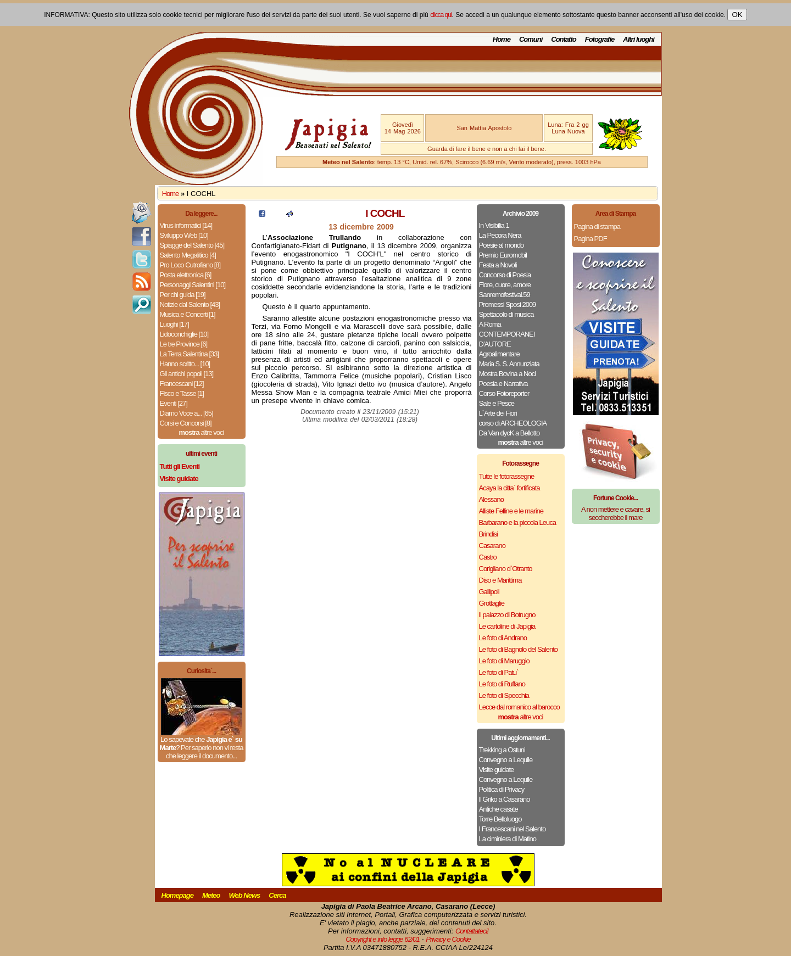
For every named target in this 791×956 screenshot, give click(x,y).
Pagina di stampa (597, 226)
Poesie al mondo (501, 245)
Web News (244, 895)
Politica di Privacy (502, 789)
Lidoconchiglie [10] (184, 334)
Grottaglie (491, 603)
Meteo (211, 895)
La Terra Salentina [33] (189, 354)
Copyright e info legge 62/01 (383, 939)
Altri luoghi (638, 39)
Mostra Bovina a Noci (507, 374)
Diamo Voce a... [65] (186, 413)
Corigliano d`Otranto (505, 568)
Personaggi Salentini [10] (193, 285)
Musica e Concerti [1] (187, 314)
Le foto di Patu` (499, 672)
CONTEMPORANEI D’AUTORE (507, 339)
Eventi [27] (173, 403)
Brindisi (488, 534)
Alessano (491, 499)
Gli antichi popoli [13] (187, 374)
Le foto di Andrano (503, 638)
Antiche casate (498, 809)
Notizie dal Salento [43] (190, 304)
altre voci (201, 432)
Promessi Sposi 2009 (507, 304)
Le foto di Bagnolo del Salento (518, 649)
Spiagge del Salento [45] (192, 245)
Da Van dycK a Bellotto (509, 433)
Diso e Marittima (500, 580)
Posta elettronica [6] (185, 275)
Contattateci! (471, 931)
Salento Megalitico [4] (188, 255)
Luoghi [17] (174, 324)
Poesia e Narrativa (503, 383)
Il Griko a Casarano (504, 799)
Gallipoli (489, 592)
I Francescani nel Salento (512, 829)
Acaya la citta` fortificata (509, 488)
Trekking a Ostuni (502, 750)
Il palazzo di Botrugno (507, 615)
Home (501, 39)
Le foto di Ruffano (502, 684)
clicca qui (441, 15)
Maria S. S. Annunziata (509, 364)
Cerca (277, 895)
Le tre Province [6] (184, 344)
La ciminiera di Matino (507, 839)
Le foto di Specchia (504, 695)
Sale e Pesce (497, 403)
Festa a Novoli (498, 265)
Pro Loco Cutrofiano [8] (190, 265)
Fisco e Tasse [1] (182, 393)
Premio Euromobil (503, 255)
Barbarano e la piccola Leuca (517, 522)
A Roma (490, 324)
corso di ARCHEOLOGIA (513, 423)
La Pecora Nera (500, 235)
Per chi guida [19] (182, 294)
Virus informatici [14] (186, 225)
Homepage (177, 895)
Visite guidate (496, 769)
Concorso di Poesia (505, 275)
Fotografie (600, 39)
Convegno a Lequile (506, 760)
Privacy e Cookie (448, 939)
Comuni (530, 39)
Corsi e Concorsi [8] (185, 423)
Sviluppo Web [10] (184, 235)
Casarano (492, 545)
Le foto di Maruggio (504, 661)
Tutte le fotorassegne (506, 476)
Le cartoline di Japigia (507, 626)
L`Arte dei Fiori (498, 413)
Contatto (563, 39)
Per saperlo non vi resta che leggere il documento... (204, 751)
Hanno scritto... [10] (185, 364)
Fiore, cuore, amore (505, 285)
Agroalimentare (499, 354)
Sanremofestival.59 (504, 294)
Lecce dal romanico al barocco (519, 707)
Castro (488, 557)
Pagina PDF (590, 238)
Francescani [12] (182, 383)
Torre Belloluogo (500, 819)
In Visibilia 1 (494, 225)
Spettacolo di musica (506, 314)
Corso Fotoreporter (504, 393)
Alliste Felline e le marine (511, 511)
